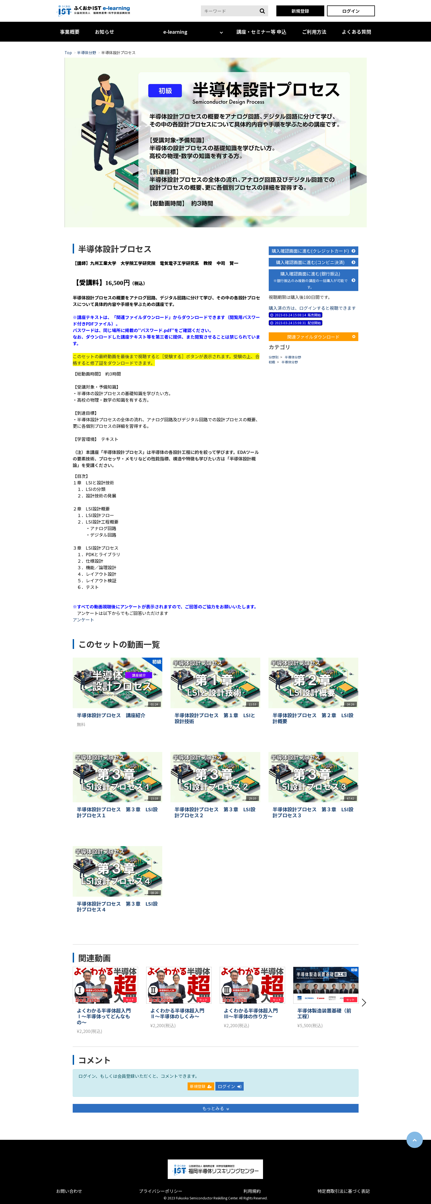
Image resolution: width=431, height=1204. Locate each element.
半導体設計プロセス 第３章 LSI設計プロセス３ (313, 812)
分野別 (274, 357)
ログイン (351, 11)
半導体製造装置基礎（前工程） (324, 1013)
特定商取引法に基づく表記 (343, 1191)
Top (68, 52)
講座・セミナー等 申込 (261, 31)
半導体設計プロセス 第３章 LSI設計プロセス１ (117, 812)
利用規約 (252, 1191)
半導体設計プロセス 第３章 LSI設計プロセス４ (117, 906)
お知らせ (104, 31)
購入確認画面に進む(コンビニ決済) (315, 262)
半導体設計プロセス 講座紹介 (111, 715)
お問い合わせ (69, 1191)
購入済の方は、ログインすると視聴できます (312, 308)
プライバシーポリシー (160, 1191)
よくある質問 (356, 31)
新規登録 (300, 11)
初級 (272, 362)
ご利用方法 (314, 31)
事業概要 (70, 31)
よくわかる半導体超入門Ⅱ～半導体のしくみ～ (177, 1013)
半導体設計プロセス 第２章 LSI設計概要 (313, 718)
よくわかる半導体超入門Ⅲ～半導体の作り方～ (251, 1013)
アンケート (83, 619)
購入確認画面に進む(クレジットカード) (313, 250)
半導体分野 (86, 52)
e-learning (175, 31)
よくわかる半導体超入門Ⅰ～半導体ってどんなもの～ (104, 1016)
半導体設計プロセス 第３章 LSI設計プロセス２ (215, 812)
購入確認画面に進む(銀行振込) (314, 280)
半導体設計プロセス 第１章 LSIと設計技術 (215, 718)
